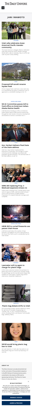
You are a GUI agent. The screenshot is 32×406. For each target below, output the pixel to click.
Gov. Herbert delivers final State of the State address (15, 146)
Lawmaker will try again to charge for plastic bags (13, 266)
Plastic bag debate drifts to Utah (16, 306)
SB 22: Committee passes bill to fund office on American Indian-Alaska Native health (15, 106)
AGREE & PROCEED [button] (16, 403)
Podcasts (16, 303)
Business (16, 262)
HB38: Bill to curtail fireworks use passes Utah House (16, 227)
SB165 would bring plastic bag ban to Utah (14, 345)
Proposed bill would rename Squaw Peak (14, 85)
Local (16, 81)
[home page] (16, 4)
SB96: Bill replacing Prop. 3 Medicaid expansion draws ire (14, 187)
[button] (28, 381)
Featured (16, 40)
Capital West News (16, 101)
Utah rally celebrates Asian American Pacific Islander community (13, 45)
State (16, 142)
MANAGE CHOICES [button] (16, 398)
